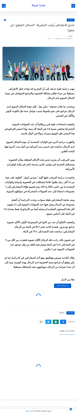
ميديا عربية (38, 5)
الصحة (70, 20)
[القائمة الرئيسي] (73, 6)
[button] (63, 322)
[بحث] (4, 6)
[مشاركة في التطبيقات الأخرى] (41, 322)
